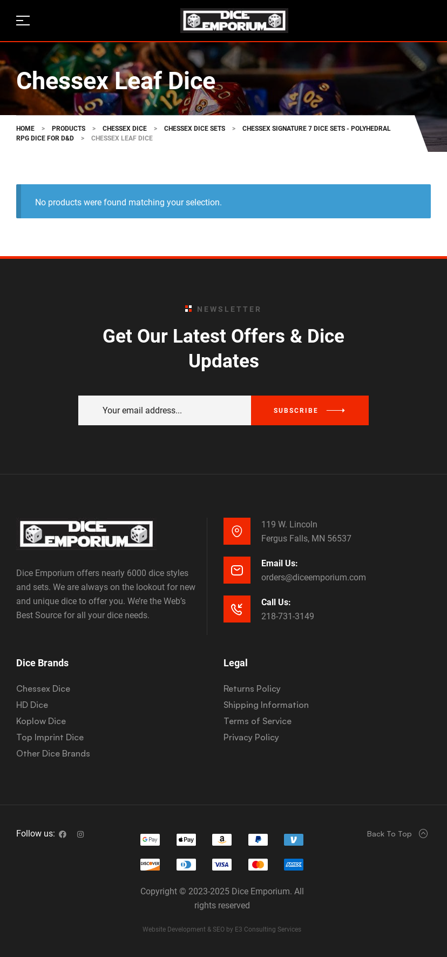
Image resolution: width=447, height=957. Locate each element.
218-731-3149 (287, 616)
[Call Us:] (236, 609)
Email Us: (279, 563)
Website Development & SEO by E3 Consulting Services (222, 929)
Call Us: (276, 602)
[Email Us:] (236, 570)
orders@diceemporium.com (313, 577)
